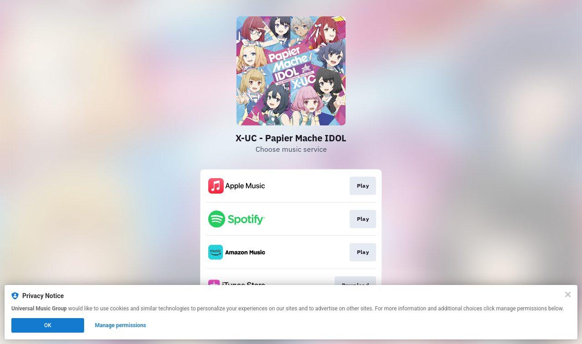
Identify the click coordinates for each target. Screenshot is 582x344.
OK (47, 325)
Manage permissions (120, 325)
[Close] (568, 294)
